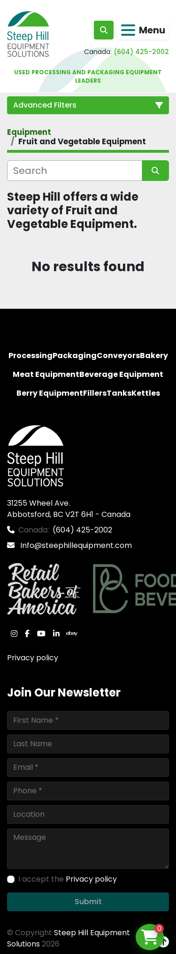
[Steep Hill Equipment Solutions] (35, 455)
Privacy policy (32, 657)
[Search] (74, 170)
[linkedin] (56, 633)
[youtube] (41, 633)
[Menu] (128, 30)
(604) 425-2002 (141, 51)
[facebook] (27, 633)
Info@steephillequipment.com (75, 545)
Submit (88, 901)
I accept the (67, 879)
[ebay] (72, 633)
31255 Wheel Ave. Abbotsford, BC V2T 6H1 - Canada (68, 509)
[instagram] (14, 633)
